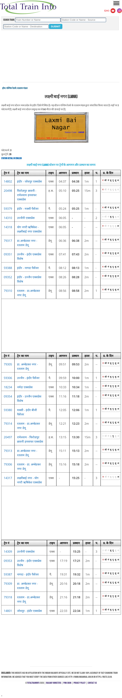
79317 (8, 241)
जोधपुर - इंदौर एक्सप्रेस (29, 611)
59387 (8, 574)
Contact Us (92, 682)
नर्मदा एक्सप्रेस (24, 387)
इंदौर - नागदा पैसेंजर (28, 268)
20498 (8, 191)
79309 (8, 584)
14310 (8, 218)
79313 (8, 451)
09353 (8, 561)
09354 (8, 396)
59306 (8, 378)
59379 (8, 209)
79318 (8, 597)
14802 (8, 181)
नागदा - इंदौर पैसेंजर (28, 574)
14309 (8, 552)
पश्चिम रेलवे (11, 88)
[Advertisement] (60, 56)
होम (3, 88)
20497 (8, 437)
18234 (8, 387)
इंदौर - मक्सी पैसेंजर (28, 209)
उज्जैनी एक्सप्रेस (25, 218)
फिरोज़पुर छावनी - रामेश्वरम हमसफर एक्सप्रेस (26, 195)
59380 (8, 410)
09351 (8, 254)
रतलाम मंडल (22, 88)
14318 (8, 227)
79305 (8, 364)
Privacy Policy (80, 682)
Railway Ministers (53, 682)
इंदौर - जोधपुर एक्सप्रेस (29, 181)
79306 (8, 464)
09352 (8, 277)
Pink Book (67, 682)
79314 (8, 424)
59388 (8, 268)
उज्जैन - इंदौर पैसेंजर (28, 378)
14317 (8, 478)
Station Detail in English (11, 158)
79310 (8, 291)
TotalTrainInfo (33, 682)
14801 (8, 611)
